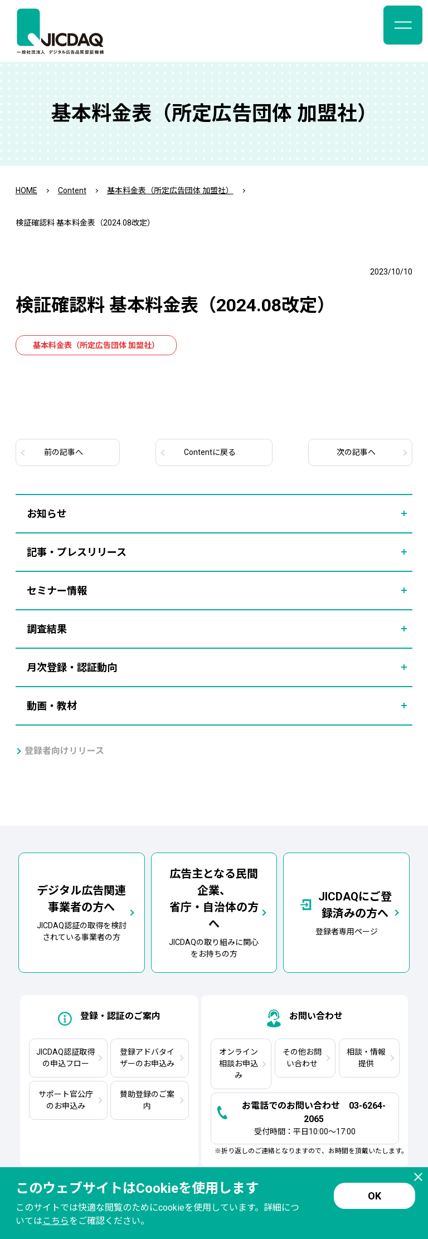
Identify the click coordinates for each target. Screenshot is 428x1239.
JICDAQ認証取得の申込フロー (65, 1057)
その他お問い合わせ (302, 1057)
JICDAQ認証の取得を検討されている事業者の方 (82, 912)
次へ (356, 452)
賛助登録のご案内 (147, 1100)
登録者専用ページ (346, 912)
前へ (63, 452)
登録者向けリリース (64, 751)
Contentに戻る (210, 452)
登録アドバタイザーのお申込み (147, 1057)
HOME (26, 190)
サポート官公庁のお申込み (65, 1100)
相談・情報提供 (366, 1057)
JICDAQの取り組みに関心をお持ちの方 (214, 911)
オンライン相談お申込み (238, 1063)
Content (72, 190)
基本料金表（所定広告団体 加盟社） (170, 190)
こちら (55, 1221)
